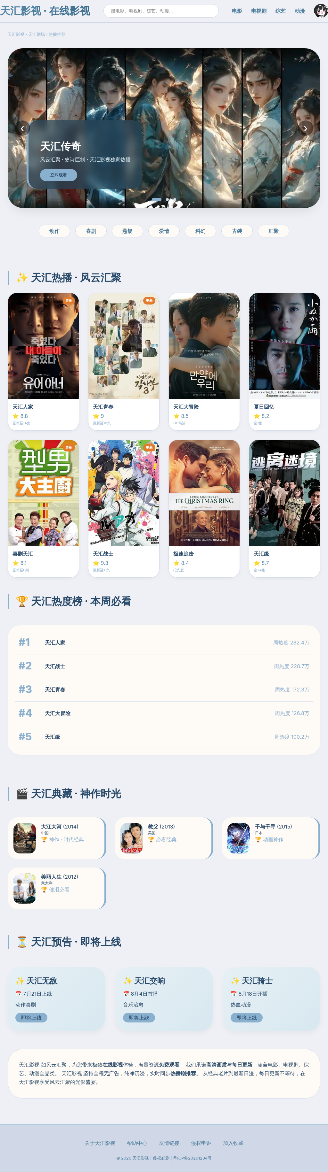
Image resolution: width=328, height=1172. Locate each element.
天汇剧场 (36, 34)
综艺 (280, 11)
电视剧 (258, 11)
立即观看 (58, 175)
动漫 (300, 11)
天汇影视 (16, 34)
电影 (237, 11)
